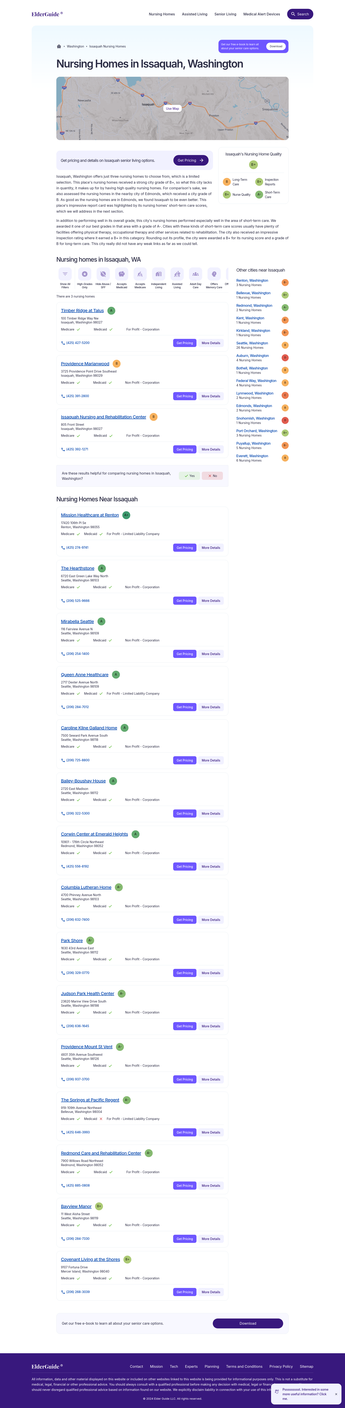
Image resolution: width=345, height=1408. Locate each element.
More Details (211, 343)
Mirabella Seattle (77, 621)
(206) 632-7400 (75, 920)
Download (276, 46)
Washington (75, 46)
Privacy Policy (281, 1366)
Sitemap (306, 1366)
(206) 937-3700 (75, 1079)
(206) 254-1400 (75, 654)
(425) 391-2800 (75, 396)
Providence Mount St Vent (86, 1046)
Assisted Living (194, 14)
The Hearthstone (77, 568)
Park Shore (72, 940)
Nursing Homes (162, 14)
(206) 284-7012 (75, 707)
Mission (156, 1366)
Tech (174, 1366)
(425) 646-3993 (75, 1132)
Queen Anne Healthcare (84, 674)
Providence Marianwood (85, 363)
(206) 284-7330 (75, 1239)
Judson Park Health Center (87, 993)
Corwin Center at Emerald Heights (94, 834)
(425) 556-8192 (75, 866)
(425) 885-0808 (75, 1185)
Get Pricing (191, 160)
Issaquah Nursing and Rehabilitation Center (103, 417)
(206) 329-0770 (75, 973)
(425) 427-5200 (75, 343)
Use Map (172, 108)
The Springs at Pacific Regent (90, 1100)
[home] (47, 14)
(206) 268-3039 (75, 1292)
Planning (212, 1366)
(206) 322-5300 (75, 813)
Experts (191, 1366)
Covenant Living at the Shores (90, 1259)
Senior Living (225, 14)
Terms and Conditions (244, 1366)
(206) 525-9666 (75, 601)
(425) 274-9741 (74, 548)
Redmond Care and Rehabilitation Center (101, 1153)
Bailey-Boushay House (83, 780)
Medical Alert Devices (261, 14)
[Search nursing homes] (300, 14)
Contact (136, 1366)
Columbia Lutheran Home (86, 887)
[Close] (336, 1394)
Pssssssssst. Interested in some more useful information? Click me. (305, 1394)
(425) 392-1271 (74, 449)
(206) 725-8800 (75, 760)
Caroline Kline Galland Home (89, 727)
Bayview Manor (76, 1206)
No (212, 476)
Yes (189, 476)
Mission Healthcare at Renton (90, 515)
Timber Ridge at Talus (82, 310)
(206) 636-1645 (75, 1026)
